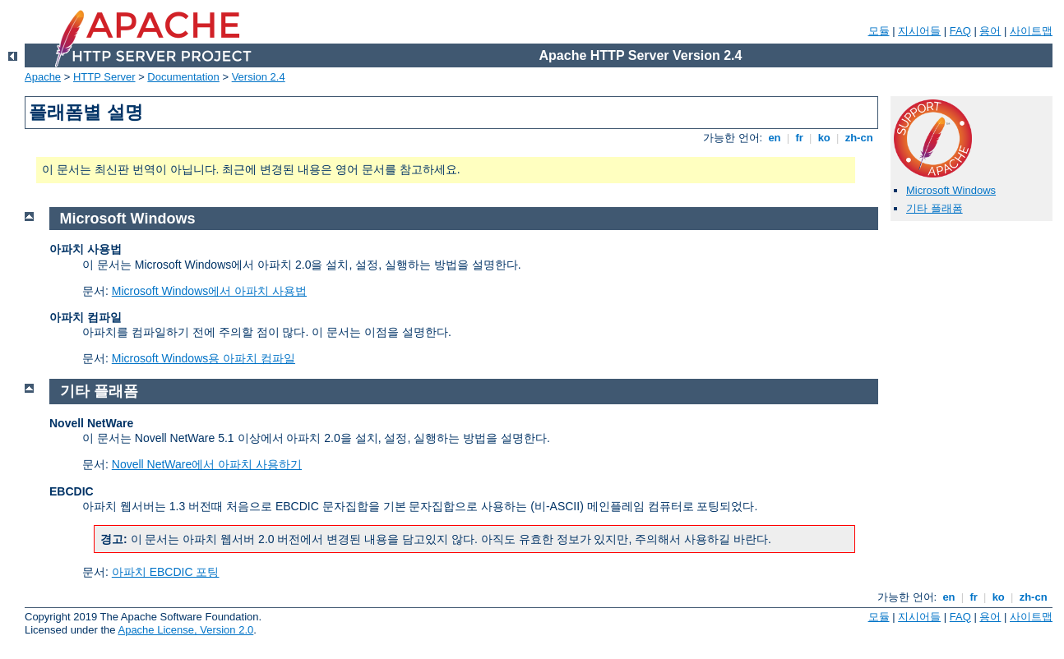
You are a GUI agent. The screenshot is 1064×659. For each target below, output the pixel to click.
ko (824, 137)
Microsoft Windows (951, 190)
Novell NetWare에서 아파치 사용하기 (207, 464)
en (775, 137)
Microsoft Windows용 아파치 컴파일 (203, 358)
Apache (43, 77)
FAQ (960, 31)
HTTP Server (104, 77)
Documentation (183, 77)
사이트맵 (1031, 31)
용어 (990, 31)
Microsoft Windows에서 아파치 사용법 (209, 290)
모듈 (879, 31)
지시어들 (919, 31)
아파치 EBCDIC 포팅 (166, 571)
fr (800, 137)
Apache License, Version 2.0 (185, 630)
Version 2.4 (258, 77)
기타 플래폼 (934, 208)
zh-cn (859, 137)
